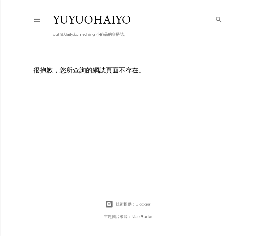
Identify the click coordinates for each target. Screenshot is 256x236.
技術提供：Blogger (128, 204)
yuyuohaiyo (92, 19)
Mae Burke (142, 216)
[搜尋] (219, 18)
